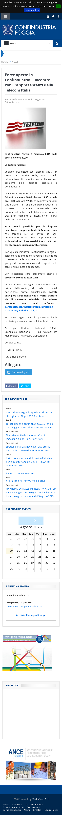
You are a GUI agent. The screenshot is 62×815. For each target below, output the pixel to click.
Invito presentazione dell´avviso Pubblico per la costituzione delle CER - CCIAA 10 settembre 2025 (29, 461)
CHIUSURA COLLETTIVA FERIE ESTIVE (25, 481)
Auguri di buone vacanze (20, 473)
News (17, 102)
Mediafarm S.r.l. (41, 799)
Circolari (37, 810)
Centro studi (33, 807)
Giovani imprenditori (13, 807)
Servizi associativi (12, 810)
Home (6, 804)
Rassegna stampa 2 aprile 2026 (24, 606)
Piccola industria (34, 804)
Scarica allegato (18, 372)
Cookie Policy (32, 10)
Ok (58, 6)
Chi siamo (17, 804)
